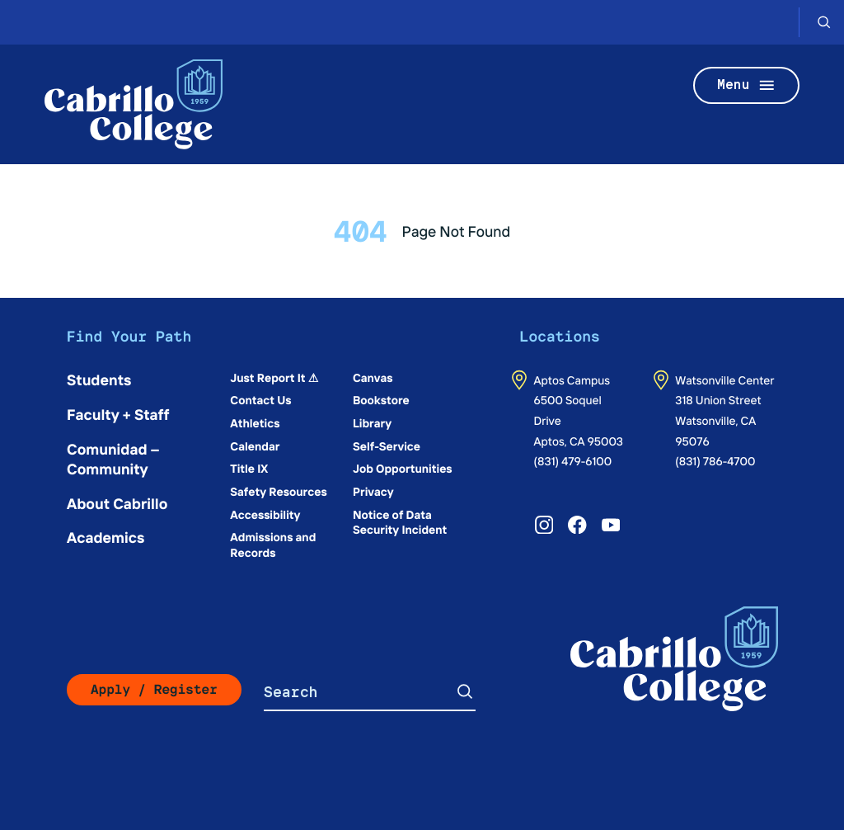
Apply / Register (154, 689)
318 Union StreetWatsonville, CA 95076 (718, 419)
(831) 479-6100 (573, 460)
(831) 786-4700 (715, 460)
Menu (746, 85)
